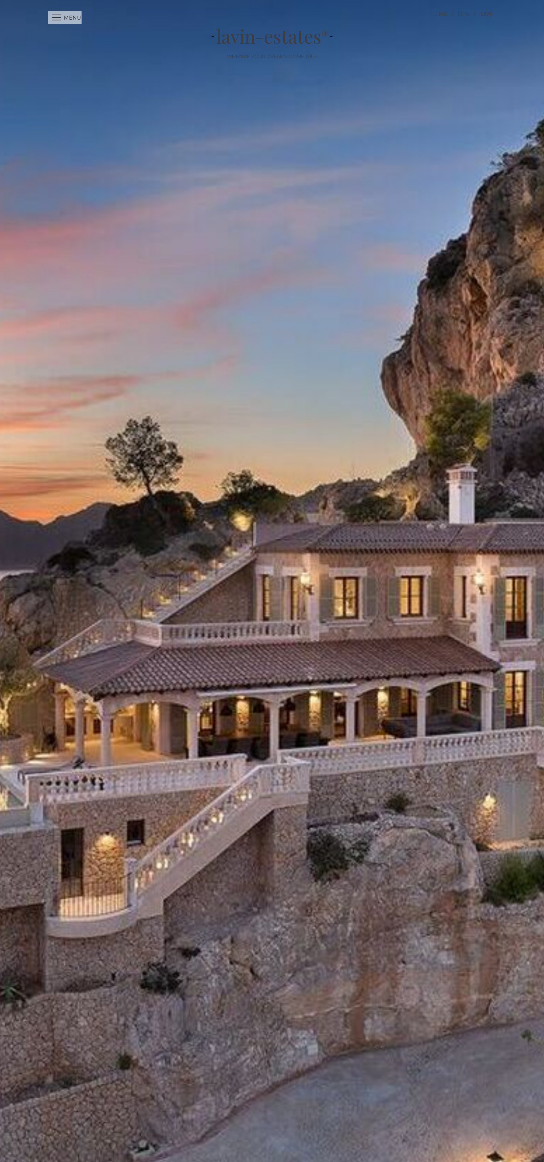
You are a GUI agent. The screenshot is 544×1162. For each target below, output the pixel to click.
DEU (464, 14)
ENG (441, 14)
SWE (486, 14)
